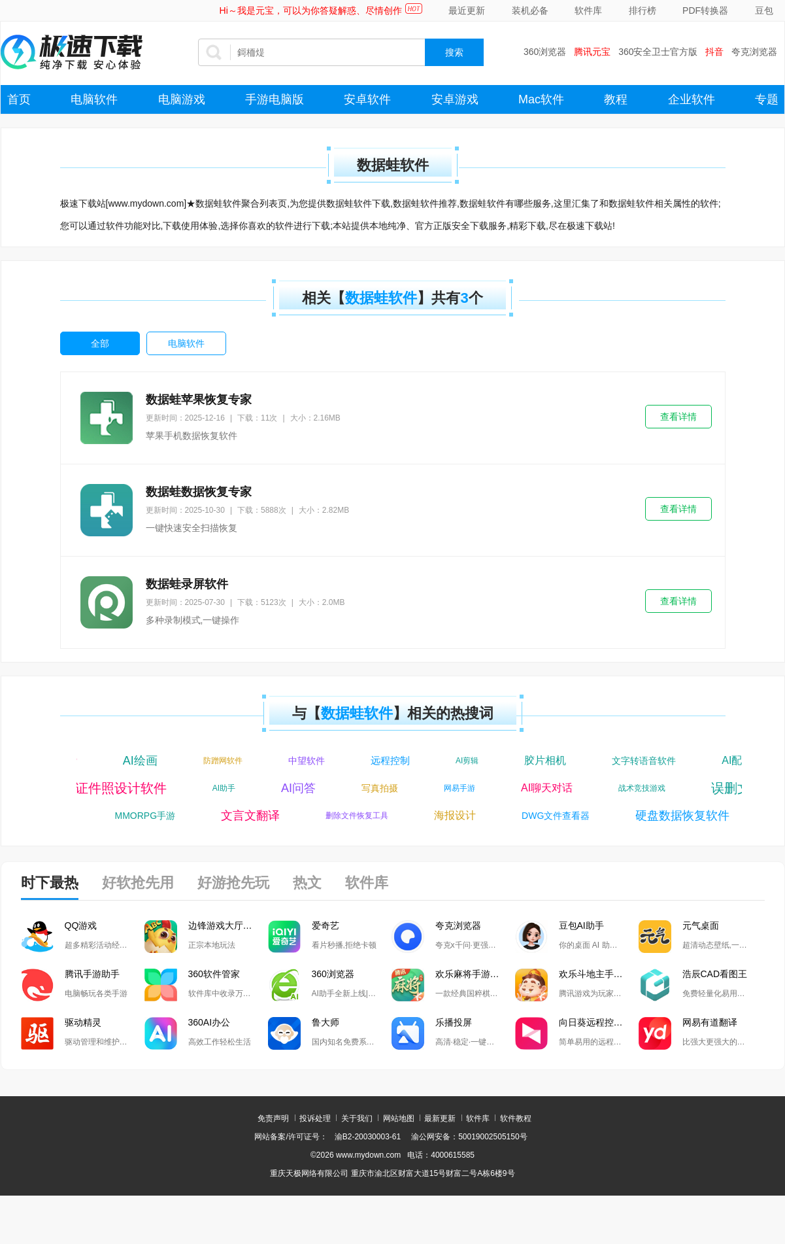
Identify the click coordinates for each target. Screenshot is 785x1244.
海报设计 (458, 815)
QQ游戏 (81, 925)
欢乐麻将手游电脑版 (475, 974)
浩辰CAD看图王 (715, 974)
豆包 (764, 10)
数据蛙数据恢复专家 (199, 491)
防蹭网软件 (226, 760)
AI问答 (295, 788)
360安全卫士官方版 (657, 51)
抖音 (714, 51)
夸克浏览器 (754, 51)
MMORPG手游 (148, 815)
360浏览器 (545, 51)
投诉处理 (315, 1118)
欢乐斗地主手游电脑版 (599, 974)
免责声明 (273, 1118)
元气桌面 (700, 925)
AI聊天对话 (543, 787)
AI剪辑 (470, 760)
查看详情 (678, 416)
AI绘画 (144, 760)
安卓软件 (367, 99)
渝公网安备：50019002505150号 (469, 1136)
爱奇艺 (325, 925)
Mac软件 (541, 99)
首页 (19, 99)
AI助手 (220, 788)
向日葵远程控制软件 (599, 1022)
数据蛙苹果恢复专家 (199, 399)
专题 (766, 99)
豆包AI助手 (581, 925)
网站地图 (398, 1118)
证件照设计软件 (117, 788)
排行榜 (642, 10)
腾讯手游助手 (92, 974)
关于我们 (357, 1118)
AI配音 (741, 760)
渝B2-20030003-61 (368, 1136)
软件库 (588, 10)
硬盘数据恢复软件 (686, 815)
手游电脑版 (274, 99)
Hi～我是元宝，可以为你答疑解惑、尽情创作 (311, 10)
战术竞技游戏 (638, 788)
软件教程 (515, 1118)
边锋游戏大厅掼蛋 (224, 925)
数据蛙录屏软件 (187, 584)
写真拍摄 (376, 788)
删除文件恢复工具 (360, 815)
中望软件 (310, 760)
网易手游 (456, 788)
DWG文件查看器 (559, 815)
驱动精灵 (83, 1022)
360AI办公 (209, 1022)
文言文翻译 (253, 815)
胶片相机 (549, 760)
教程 (615, 99)
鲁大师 (325, 1022)
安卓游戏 (454, 99)
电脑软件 (94, 99)
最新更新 (440, 1118)
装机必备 (530, 10)
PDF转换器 (705, 10)
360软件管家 (214, 974)
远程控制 (394, 760)
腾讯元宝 (592, 51)
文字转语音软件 (648, 760)
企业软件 (691, 99)
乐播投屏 (453, 1022)
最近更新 (466, 10)
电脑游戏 (181, 99)
